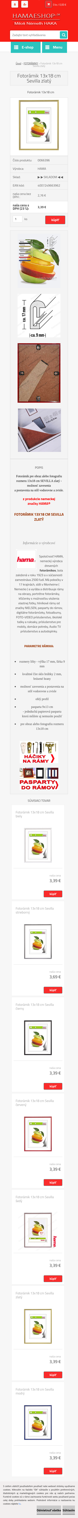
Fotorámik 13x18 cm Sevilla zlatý (35, 1295)
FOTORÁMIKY (31, 63)
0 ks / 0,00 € (59, 5)
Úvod (18, 63)
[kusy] (17, 219)
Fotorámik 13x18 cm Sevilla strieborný (35, 910)
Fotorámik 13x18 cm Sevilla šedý (35, 1199)
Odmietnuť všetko (49, 1510)
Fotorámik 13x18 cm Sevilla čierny (35, 1007)
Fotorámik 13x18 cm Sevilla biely (35, 814)
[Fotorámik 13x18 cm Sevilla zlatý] (39, 99)
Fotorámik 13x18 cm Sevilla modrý (35, 1391)
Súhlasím (69, 1510)
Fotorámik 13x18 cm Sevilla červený (35, 1103)
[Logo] (36, 19)
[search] (63, 35)
